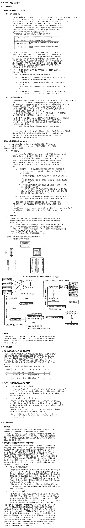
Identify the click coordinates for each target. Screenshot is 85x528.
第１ (2, 6)
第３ (2, 422)
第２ (2, 347)
